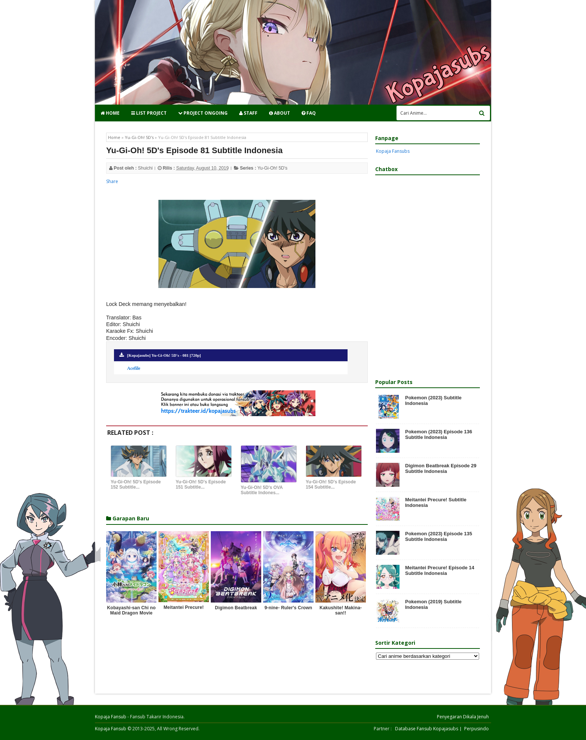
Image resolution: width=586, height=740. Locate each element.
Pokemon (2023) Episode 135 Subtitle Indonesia (438, 536)
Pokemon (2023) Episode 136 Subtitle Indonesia (438, 434)
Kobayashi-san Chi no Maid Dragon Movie (131, 610)
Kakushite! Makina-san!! (341, 610)
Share (112, 181)
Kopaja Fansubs (393, 151)
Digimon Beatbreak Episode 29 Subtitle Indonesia (440, 468)
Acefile (133, 368)
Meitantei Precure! (184, 607)
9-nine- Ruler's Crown (288, 607)
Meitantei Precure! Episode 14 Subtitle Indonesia (439, 570)
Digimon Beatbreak (236, 607)
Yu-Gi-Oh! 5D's (272, 168)
